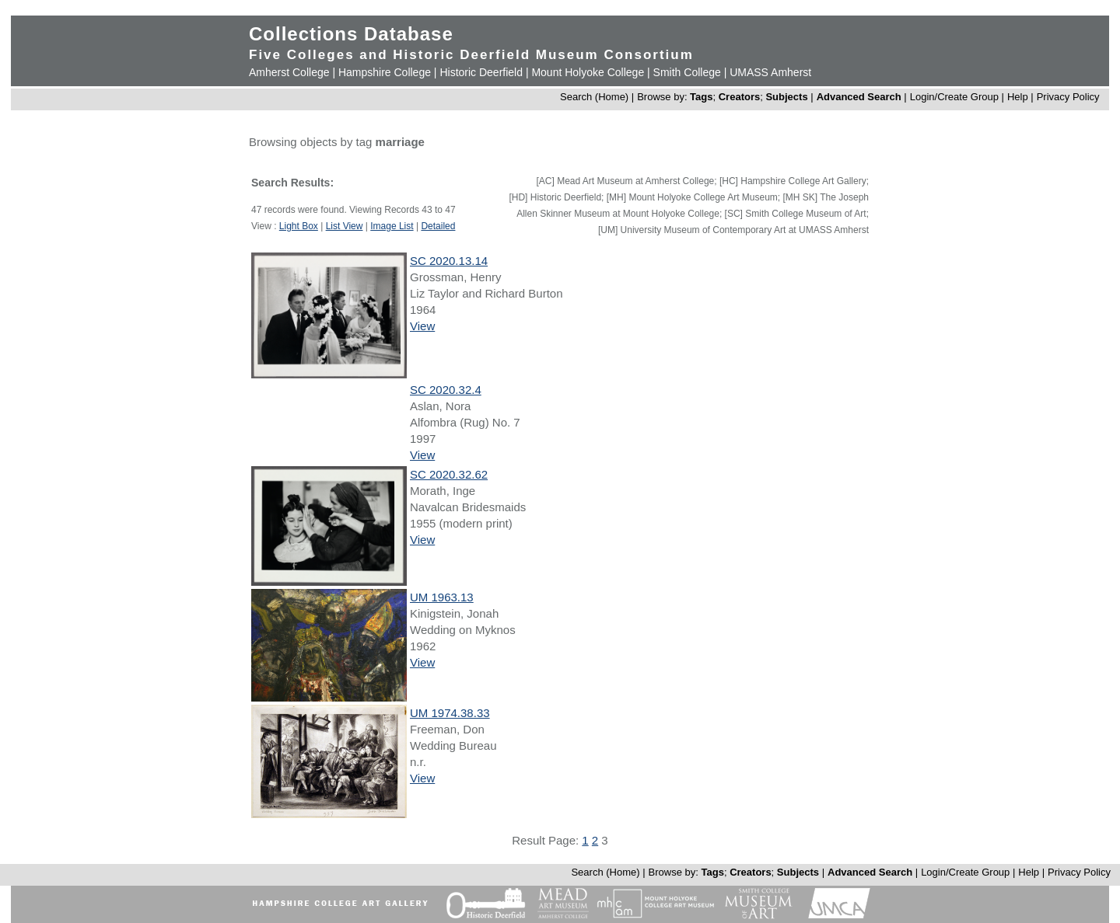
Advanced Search (859, 97)
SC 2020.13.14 (449, 260)
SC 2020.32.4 (445, 389)
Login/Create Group (956, 97)
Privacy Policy (1068, 97)
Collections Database (351, 33)
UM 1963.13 (442, 597)
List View (344, 226)
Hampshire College (384, 72)
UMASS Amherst (770, 72)
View (422, 326)
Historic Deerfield (481, 72)
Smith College (687, 72)
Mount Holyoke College (587, 72)
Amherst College (289, 72)
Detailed (438, 226)
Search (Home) (594, 97)
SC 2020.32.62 (449, 474)
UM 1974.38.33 (450, 712)
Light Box (298, 226)
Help (1017, 97)
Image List (391, 226)
